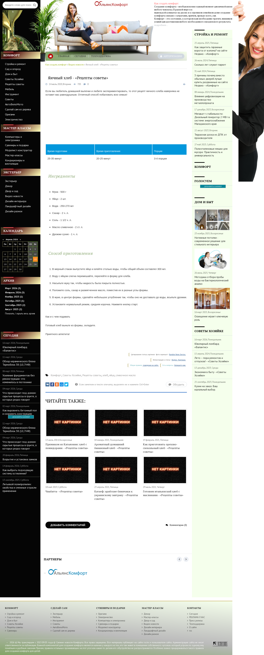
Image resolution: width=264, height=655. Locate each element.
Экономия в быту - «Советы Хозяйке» (210, 373)
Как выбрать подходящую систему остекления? (18, 471)
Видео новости (14, 196)
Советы (9, 99)
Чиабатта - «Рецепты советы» (64, 491)
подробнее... (161, 25)
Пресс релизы (196, 620)
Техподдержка (101, 56)
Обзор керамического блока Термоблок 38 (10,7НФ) (19, 363)
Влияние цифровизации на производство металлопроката (209, 100)
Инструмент (12, 94)
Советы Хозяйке (14, 79)
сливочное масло (126, 375)
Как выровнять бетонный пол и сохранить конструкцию (20, 412)
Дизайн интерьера (15, 201)
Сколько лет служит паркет (210, 64)
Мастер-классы (14, 155)
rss (190, 630)
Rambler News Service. (177, 354)
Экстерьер (11, 181)
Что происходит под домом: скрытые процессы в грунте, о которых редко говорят (20, 396)
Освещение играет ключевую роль (211, 318)
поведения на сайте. (151, 365)
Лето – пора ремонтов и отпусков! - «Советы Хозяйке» (211, 359)
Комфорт (56, 375)
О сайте (193, 627)
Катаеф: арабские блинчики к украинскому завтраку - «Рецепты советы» (116, 495)
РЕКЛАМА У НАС (197, 617)
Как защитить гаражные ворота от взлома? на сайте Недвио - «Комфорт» (210, 50)
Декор (8, 186)
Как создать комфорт (56, 64)
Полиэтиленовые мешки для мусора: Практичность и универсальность (210, 152)
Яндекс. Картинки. (179, 360)
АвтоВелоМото (14, 104)
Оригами (10, 114)
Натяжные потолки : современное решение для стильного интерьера (209, 241)
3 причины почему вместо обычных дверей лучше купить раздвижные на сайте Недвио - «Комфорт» (211, 80)
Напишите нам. (180, 365)
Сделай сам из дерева (18, 109)
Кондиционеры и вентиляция (14, 162)
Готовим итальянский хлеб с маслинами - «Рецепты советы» (163, 493)
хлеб (105, 375)
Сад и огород (13, 69)
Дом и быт (11, 74)
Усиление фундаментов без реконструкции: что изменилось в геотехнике (19, 379)
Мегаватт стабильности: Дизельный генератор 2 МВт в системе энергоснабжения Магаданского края (212, 118)
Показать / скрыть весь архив (20, 313)
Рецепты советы (14, 84)
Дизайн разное (13, 211)
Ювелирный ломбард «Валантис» (15, 348)
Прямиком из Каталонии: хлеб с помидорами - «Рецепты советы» (66, 446)
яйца (111, 375)
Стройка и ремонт (15, 64)
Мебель (9, 89)
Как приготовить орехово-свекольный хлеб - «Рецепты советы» (161, 448)
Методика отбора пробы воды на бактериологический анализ (211, 280)
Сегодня (80, 56)
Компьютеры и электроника (13, 138)
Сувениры (12, 630)
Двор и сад (11, 191)
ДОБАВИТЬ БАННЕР (21, 417)
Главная (63, 56)
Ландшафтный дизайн (18, 206)
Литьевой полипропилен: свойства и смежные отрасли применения (19, 487)
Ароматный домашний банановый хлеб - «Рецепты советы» (112, 448)
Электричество (14, 119)
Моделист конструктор (18, 150)
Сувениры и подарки (17, 145)
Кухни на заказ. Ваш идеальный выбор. (206, 387)
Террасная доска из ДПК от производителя (210, 136)
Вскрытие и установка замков (20, 459)
